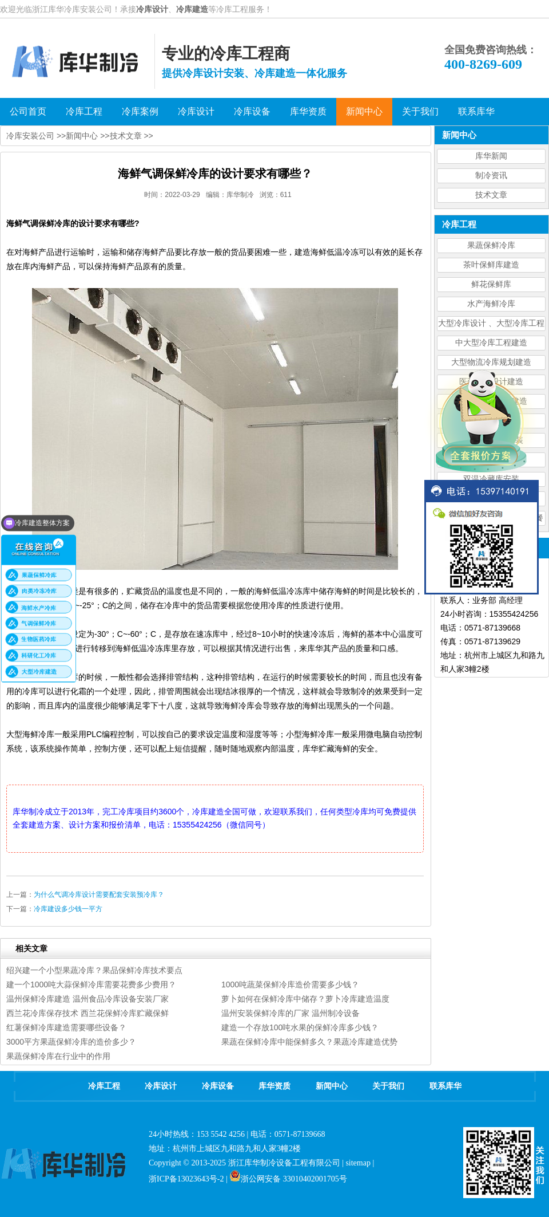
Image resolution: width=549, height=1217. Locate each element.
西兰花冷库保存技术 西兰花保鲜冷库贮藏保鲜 (87, 1013)
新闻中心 (82, 135)
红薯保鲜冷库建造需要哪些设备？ (66, 1027)
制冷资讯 (491, 175)
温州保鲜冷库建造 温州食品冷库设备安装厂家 (87, 998)
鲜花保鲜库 (491, 284)
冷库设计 (152, 9)
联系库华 (445, 1086)
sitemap (358, 1163)
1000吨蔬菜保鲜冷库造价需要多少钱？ (290, 984)
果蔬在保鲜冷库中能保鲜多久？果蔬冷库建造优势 (309, 1041)
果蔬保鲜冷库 (491, 245)
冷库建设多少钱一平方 (68, 909)
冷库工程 (104, 1086)
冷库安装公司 (30, 135)
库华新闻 (491, 156)
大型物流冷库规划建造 (491, 362)
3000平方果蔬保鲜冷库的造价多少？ (71, 1041)
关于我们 (388, 1086)
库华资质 (274, 1086)
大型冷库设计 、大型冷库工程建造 (491, 325)
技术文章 (491, 195)
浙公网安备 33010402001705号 (288, 1179)
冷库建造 (192, 9)
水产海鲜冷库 (491, 304)
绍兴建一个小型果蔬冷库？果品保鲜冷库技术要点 (94, 970)
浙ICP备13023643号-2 (186, 1179)
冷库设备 (218, 1086)
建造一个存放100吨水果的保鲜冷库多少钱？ (300, 1027)
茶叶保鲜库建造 (491, 265)
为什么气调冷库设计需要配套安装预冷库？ (99, 895)
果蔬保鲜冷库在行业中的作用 (58, 1056)
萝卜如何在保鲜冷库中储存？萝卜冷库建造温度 (305, 998)
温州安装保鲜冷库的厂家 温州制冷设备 (290, 1013)
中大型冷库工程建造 (491, 342)
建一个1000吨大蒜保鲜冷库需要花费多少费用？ (91, 984)
